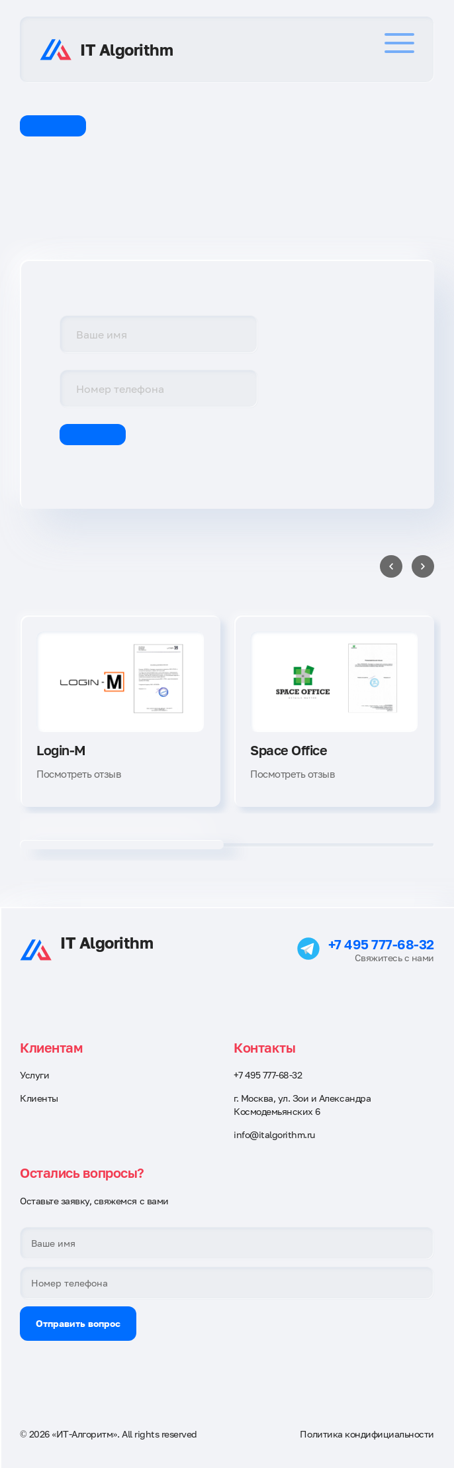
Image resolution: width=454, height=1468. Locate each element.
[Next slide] (423, 566)
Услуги (34, 1074)
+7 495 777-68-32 (381, 944)
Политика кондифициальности (367, 1434)
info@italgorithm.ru (274, 1134)
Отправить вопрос (78, 1323)
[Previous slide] (391, 566)
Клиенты (39, 1098)
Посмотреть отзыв (78, 774)
